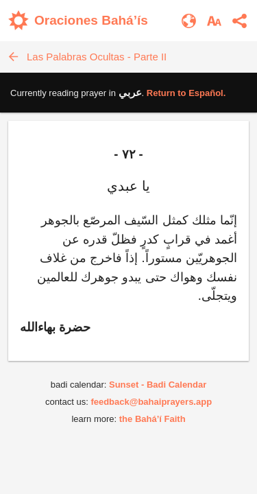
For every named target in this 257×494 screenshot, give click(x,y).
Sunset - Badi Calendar (157, 384)
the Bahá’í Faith (152, 419)
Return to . (186, 93)
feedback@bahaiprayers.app (151, 402)
